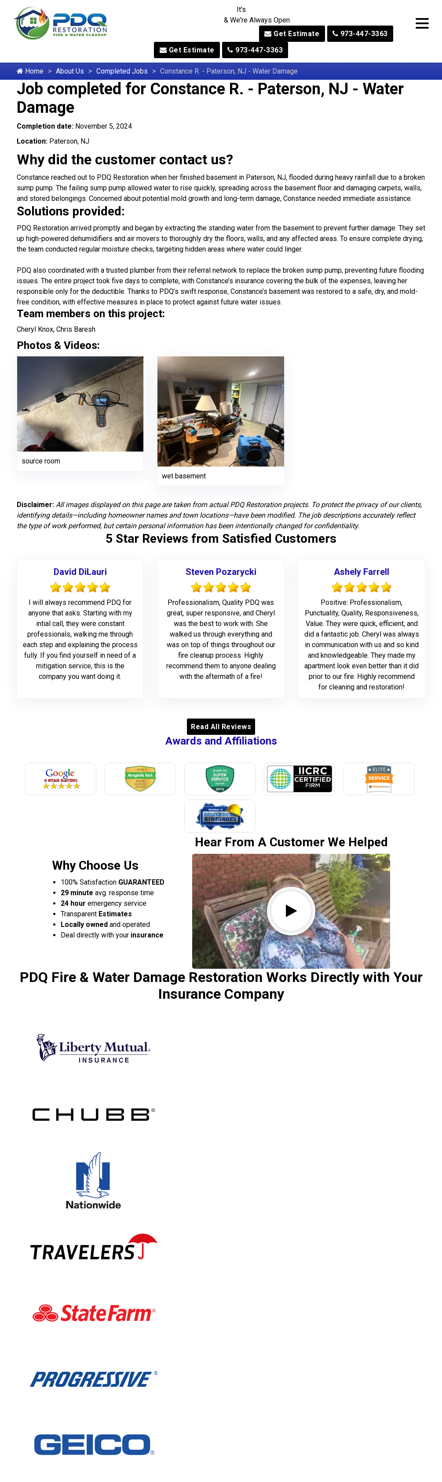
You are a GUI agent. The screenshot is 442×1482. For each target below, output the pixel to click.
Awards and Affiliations (221, 741)
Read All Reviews (221, 726)
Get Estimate (291, 34)
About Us (70, 71)
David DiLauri (80, 572)
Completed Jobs (122, 71)
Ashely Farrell (361, 572)
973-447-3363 (360, 34)
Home (30, 71)
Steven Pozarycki (221, 572)
